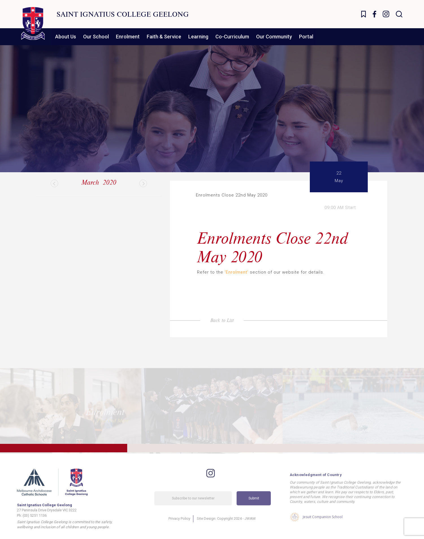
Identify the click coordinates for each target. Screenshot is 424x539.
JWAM (250, 525)
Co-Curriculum (232, 37)
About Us (65, 37)
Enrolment (128, 37)
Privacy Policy (179, 525)
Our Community (274, 37)
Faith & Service (164, 37)
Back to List (222, 320)
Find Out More (113, 417)
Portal (306, 37)
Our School (96, 37)
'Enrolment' (236, 272)
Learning (198, 37)
